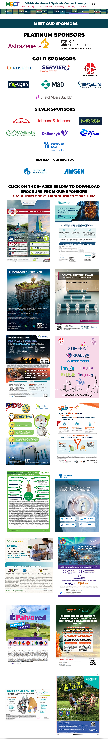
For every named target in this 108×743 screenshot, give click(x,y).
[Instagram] (94, 4)
